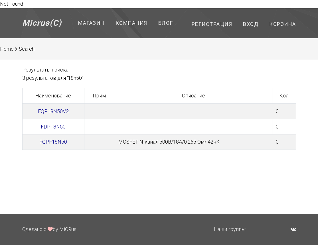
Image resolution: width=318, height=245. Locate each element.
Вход (250, 24)
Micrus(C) (42, 23)
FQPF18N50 (53, 142)
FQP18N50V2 (53, 111)
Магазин (91, 23)
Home (7, 49)
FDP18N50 (53, 127)
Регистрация (212, 24)
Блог (165, 23)
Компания (131, 23)
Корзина (282, 24)
